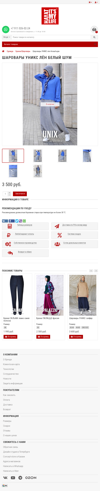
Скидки (6, 425)
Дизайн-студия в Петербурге (16, 451)
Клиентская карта (11, 364)
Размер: (7, 324)
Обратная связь (10, 447)
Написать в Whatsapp (13, 466)
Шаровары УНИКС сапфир (81, 318)
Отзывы (6, 430)
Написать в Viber (11, 471)
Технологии (8, 369)
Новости (7, 378)
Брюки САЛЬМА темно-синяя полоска (16, 319)
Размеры (7, 421)
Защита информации (12, 383)
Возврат (7, 409)
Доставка (7, 404)
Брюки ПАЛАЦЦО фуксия (47, 318)
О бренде (7, 359)
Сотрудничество (11, 373)
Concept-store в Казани (14, 456)
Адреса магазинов (11, 461)
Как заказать (9, 395)
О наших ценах (10, 435)
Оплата (6, 399)
